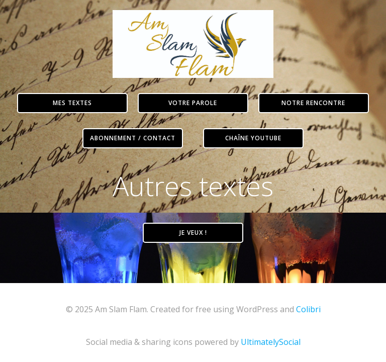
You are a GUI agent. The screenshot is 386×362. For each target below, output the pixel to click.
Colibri (308, 309)
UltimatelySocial (271, 341)
